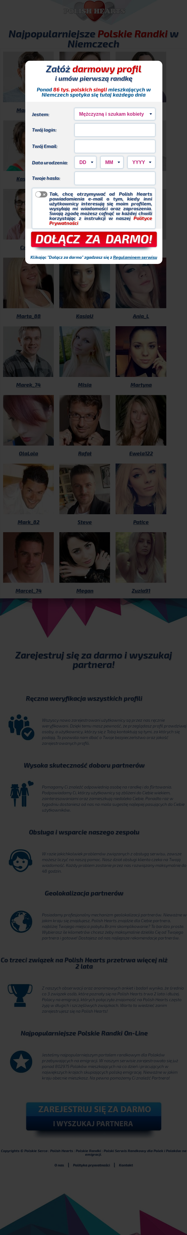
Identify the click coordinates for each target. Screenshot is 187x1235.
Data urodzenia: (50, 162)
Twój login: (44, 129)
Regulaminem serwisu (135, 257)
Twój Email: (44, 146)
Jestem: (40, 114)
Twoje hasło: (46, 177)
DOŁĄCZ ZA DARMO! (93, 238)
